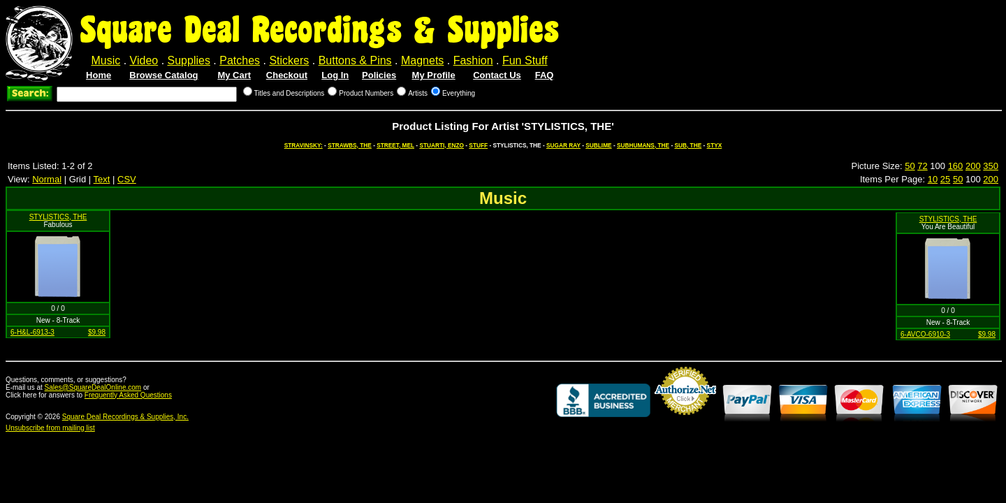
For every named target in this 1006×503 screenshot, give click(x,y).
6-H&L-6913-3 (32, 332)
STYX (714, 145)
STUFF (478, 145)
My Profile (433, 75)
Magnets (422, 60)
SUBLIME (598, 145)
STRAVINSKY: (303, 145)
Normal (46, 179)
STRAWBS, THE (350, 145)
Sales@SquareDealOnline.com (93, 387)
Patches (239, 60)
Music (105, 60)
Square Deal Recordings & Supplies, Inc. (125, 417)
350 (990, 166)
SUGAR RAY (563, 145)
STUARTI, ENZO (441, 145)
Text (102, 179)
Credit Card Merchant (685, 420)
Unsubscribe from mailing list (50, 428)
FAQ (544, 75)
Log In (335, 75)
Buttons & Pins (355, 60)
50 (909, 166)
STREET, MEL (395, 145)
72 (922, 166)
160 (955, 166)
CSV (126, 179)
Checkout (286, 75)
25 (945, 179)
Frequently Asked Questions (128, 395)
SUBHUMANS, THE (643, 145)
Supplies (189, 60)
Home (98, 75)
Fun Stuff (525, 60)
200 (973, 166)
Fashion (473, 60)
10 (933, 179)
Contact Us (497, 75)
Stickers (289, 60)
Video (144, 60)
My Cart (234, 75)
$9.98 (96, 332)
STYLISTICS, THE (58, 217)
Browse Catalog (163, 75)
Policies (379, 75)
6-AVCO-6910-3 (925, 334)
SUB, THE (687, 145)
